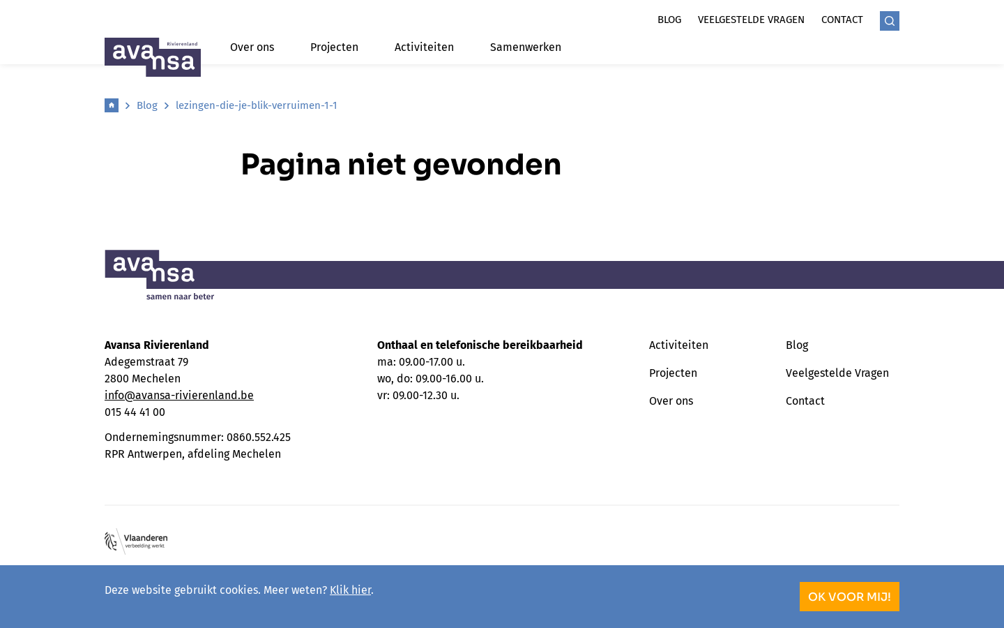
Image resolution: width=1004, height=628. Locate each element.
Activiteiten (424, 47)
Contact (842, 19)
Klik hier (350, 590)
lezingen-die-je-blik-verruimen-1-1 (256, 105)
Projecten (334, 47)
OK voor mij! (849, 597)
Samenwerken (525, 47)
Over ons (252, 47)
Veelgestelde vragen (751, 19)
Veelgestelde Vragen (837, 373)
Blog (669, 19)
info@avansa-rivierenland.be (179, 395)
